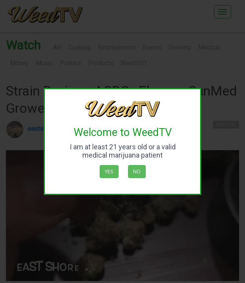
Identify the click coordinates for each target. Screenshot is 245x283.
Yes (109, 171)
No (137, 171)
